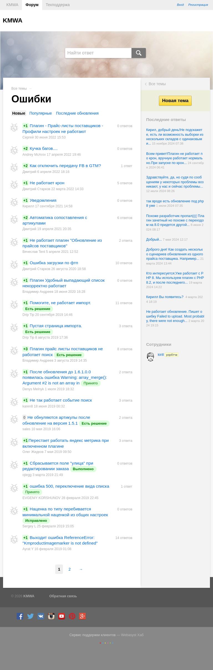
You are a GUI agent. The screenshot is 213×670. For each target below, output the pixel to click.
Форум (32, 4)
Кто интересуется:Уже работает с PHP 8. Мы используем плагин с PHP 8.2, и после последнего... (175, 277)
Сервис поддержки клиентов (92, 635)
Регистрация (198, 4)
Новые (18, 113)
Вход (180, 4)
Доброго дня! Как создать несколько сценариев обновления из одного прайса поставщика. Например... (174, 254)
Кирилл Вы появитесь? (165, 297)
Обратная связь (63, 596)
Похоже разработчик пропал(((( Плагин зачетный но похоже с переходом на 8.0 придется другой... (175, 220)
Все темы (157, 84)
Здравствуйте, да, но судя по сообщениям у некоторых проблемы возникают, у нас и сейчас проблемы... (175, 181)
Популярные (40, 113)
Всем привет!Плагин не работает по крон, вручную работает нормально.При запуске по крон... (174, 158)
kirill (168, 355)
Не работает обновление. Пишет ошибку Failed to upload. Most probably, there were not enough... (175, 316)
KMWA (12, 4)
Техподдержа (58, 4)
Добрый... (154, 239)
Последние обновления (77, 113)
